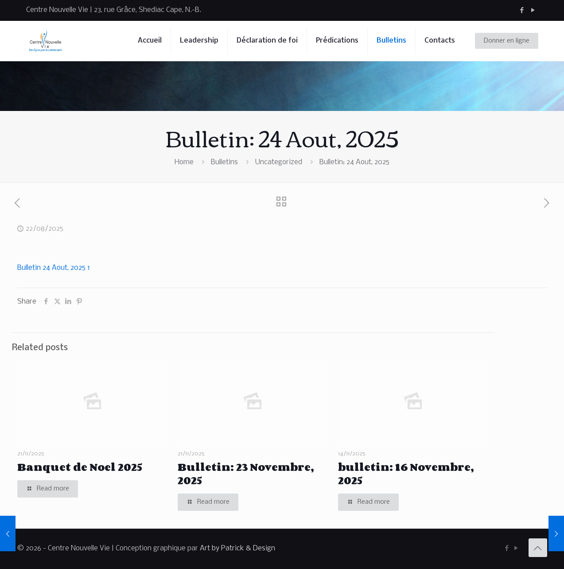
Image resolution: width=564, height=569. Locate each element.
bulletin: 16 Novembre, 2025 (406, 473)
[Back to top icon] (538, 547)
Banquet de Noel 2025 (79, 466)
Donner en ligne (506, 40)
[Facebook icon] (522, 10)
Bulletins (224, 162)
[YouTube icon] (533, 10)
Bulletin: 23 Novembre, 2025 (246, 473)
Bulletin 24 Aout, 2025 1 (53, 268)
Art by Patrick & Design (237, 548)
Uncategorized (278, 162)
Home (184, 162)
